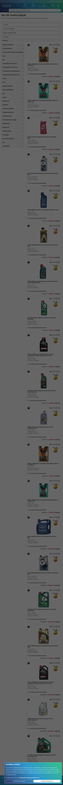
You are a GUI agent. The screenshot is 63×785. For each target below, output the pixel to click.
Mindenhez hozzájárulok (47, 781)
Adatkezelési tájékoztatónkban (28, 777)
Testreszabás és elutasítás (19, 781)
